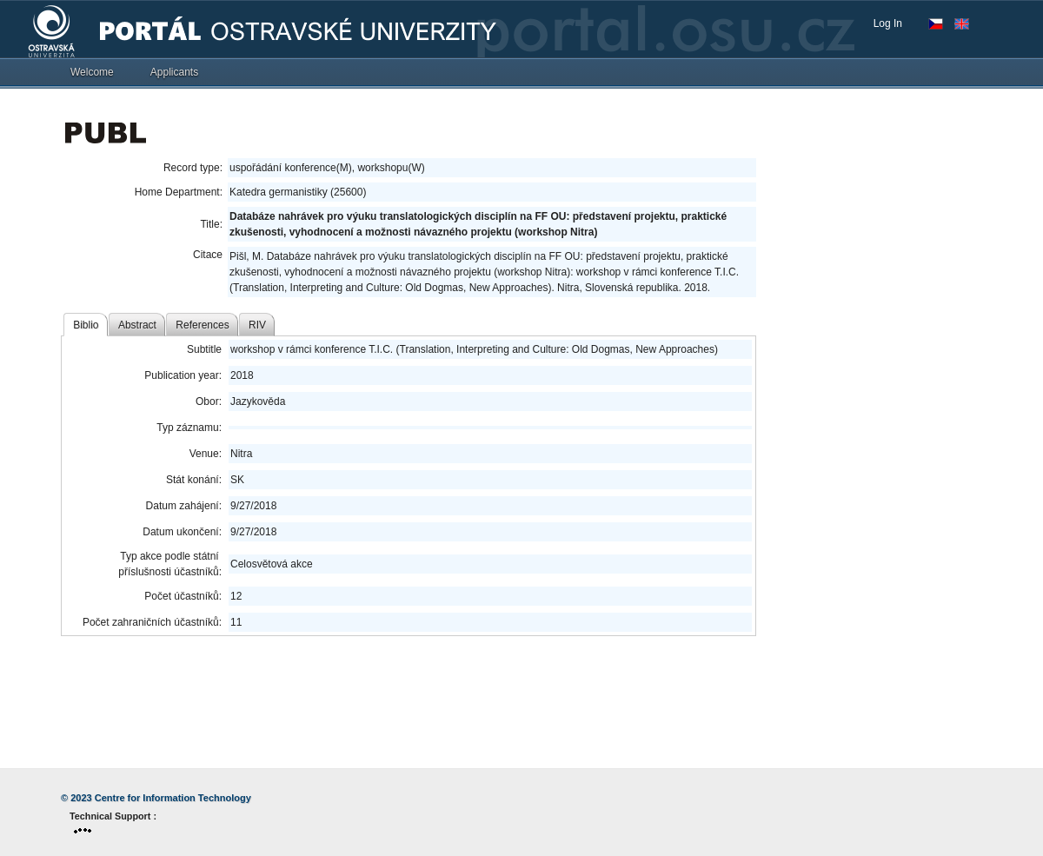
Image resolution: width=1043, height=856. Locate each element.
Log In (888, 23)
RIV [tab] (257, 325)
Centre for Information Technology (173, 798)
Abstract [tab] (137, 325)
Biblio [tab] (85, 325)
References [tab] (202, 325)
